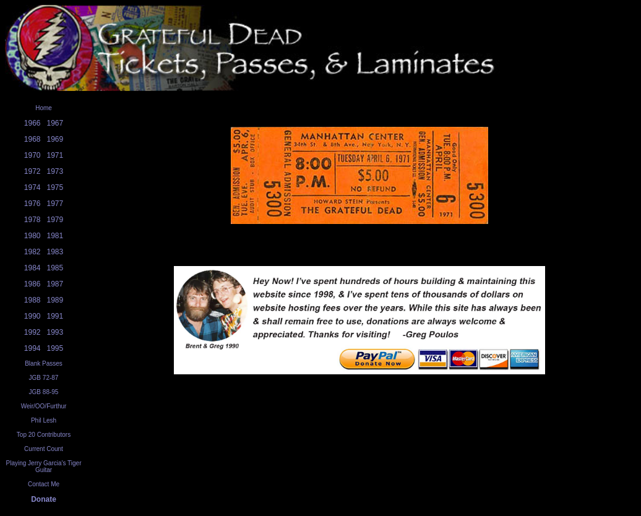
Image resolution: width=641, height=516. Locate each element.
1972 (32, 171)
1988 (32, 300)
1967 (55, 123)
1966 (32, 123)
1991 (55, 316)
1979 (55, 219)
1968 (32, 139)
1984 (32, 268)
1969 (55, 139)
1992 (32, 332)
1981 (55, 235)
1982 (32, 251)
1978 (32, 219)
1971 (55, 155)
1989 (55, 300)
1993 (55, 332)
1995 (55, 348)
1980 (32, 235)
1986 (32, 284)
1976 (32, 203)
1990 (32, 316)
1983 (55, 251)
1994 (32, 348)
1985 (55, 268)
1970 (32, 155)
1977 (55, 203)
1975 (55, 187)
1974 (32, 187)
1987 (55, 284)
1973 (55, 171)
